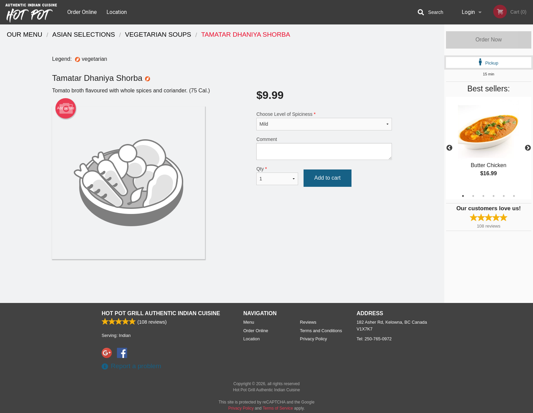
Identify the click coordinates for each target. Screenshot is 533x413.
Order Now (489, 39)
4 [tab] (493, 196)
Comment (324, 148)
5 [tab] (503, 196)
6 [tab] (514, 196)
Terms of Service (278, 408)
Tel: (374, 338)
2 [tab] (473, 196)
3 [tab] (483, 196)
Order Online (82, 12)
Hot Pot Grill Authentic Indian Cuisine (161, 313)
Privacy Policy (313, 338)
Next (528, 148)
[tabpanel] (489, 144)
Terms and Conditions (321, 330)
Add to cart (327, 178)
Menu (248, 322)
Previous (449, 148)
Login (468, 12)
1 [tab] (463, 196)
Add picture (65, 108)
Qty (277, 175)
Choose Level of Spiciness (324, 120)
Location (116, 12)
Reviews (308, 322)
